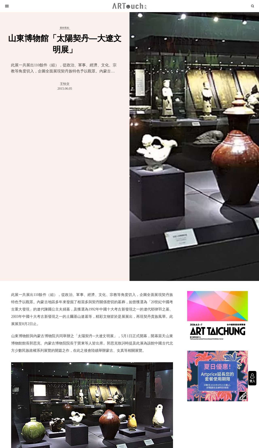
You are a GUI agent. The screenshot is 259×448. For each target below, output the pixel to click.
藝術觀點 (64, 28)
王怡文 (65, 84)
